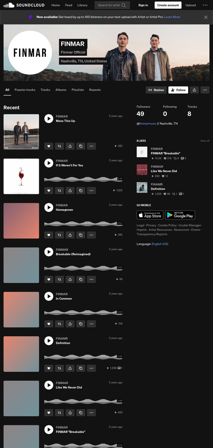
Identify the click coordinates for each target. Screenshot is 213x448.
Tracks (45, 89)
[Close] (205, 17)
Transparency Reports (152, 234)
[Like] (48, 146)
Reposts (95, 89)
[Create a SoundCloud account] (168, 5)
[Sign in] (143, 5)
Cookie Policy (167, 225)
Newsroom (181, 229)
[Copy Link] (80, 146)
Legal (140, 225)
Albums (60, 89)
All (7, 89)
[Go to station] (156, 90)
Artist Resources (160, 229)
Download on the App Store (150, 215)
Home (55, 5)
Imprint (142, 229)
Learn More (172, 16)
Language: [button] (152, 243)
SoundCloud (24, 5)
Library (82, 5)
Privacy (151, 225)
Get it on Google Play (180, 215)
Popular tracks (25, 89)
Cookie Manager (190, 225)
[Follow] (178, 90)
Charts (195, 229)
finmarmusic (147, 123)
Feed (68, 5)
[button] (205, 5)
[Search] (112, 5)
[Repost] (59, 146)
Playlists (78, 89)
